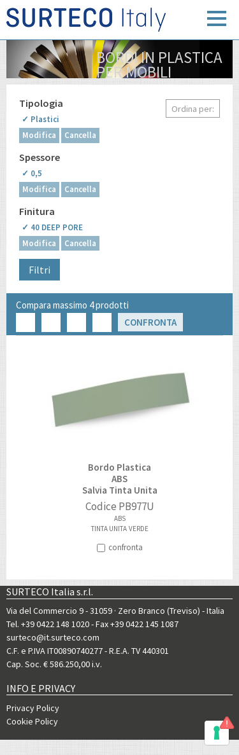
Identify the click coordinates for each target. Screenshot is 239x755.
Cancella (80, 135)
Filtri (39, 269)
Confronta (150, 322)
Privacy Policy (32, 708)
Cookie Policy (32, 721)
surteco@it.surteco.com (52, 637)
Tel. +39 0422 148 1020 (47, 624)
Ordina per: (192, 108)
